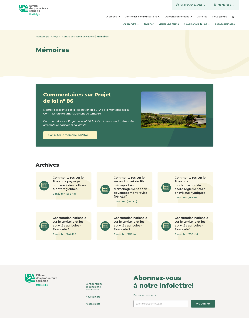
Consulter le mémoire (70, 135)
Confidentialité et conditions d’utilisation (94, 286)
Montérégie (43, 36)
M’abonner (203, 303)
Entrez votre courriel (174, 300)
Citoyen (56, 36)
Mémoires (103, 36)
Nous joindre (93, 296)
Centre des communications (78, 36)
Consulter (66, 193)
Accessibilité (93, 303)
